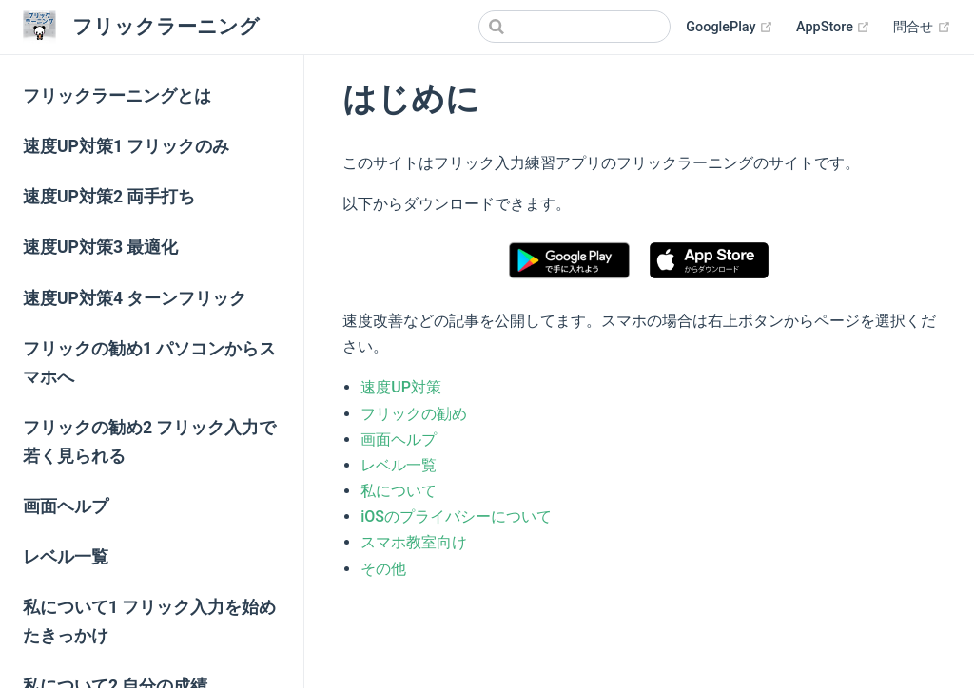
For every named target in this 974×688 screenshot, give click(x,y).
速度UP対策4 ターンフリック (134, 298)
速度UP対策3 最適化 (100, 247)
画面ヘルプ (65, 506)
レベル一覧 (65, 556)
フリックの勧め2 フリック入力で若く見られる (149, 442)
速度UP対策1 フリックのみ (126, 146)
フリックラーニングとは (117, 95)
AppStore (833, 27)
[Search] (574, 26)
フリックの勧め (413, 414)
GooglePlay (729, 27)
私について (398, 491)
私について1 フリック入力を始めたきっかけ (149, 621)
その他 (383, 569)
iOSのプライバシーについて (456, 516)
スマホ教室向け (413, 542)
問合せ (922, 27)
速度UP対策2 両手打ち (109, 196)
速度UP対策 (400, 387)
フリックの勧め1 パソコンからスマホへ (149, 363)
